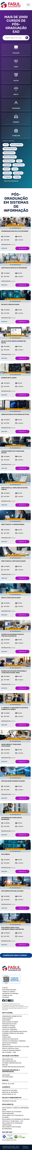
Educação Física (9, 153)
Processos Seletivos (9, 1024)
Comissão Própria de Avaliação (13, 1033)
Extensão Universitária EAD (11, 1063)
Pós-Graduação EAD (9, 1061)
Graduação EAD (7, 1059)
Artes (6, 144)
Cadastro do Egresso (9, 1043)
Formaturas (6, 1037)
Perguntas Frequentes (10, 1039)
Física (19, 161)
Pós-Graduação (7, 1077)
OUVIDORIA (5, 997)
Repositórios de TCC (9, 1094)
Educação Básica (16, 144)
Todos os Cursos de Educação (11, 180)
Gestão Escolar (18, 165)
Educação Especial (10, 148)
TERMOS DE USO (7, 995)
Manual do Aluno (8, 1083)
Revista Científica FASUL (10, 1048)
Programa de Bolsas (9, 1101)
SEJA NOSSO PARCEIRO (9, 990)
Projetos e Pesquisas (9, 1029)
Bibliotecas (6, 1044)
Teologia (17, 177)
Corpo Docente (7, 1018)
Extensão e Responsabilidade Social (14, 1031)
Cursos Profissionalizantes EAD (13, 1067)
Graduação (6, 1075)
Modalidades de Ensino (10, 1022)
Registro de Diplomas (9, 1090)
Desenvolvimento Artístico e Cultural (15, 1046)
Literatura (7, 173)
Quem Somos (6, 1020)
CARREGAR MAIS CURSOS (16, 955)
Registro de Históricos (10, 1092)
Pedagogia (7, 177)
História (6, 169)
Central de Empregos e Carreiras (14, 1041)
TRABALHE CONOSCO (8, 991)
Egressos (5, 1035)
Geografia (7, 165)
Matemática (18, 173)
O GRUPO (5, 988)
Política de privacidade (26, 1147)
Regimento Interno (8, 1025)
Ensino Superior (9, 161)
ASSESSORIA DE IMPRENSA (10, 993)
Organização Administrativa (12, 1016)
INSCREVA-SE (22, 248)
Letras (15, 169)
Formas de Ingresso (9, 1027)
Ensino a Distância (9, 157)
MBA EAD (5, 1065)
